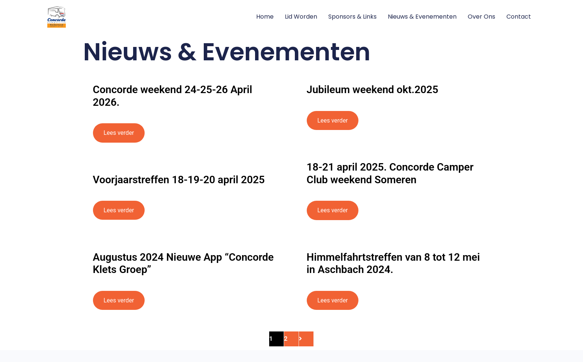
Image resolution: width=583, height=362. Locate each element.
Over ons (481, 16)
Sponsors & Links (352, 16)
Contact (518, 16)
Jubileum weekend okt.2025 (372, 89)
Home (265, 16)
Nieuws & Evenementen (422, 16)
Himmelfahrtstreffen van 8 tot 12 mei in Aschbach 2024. (393, 263)
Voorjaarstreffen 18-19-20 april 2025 (179, 180)
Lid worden (301, 16)
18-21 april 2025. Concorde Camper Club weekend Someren (390, 173)
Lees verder (118, 132)
